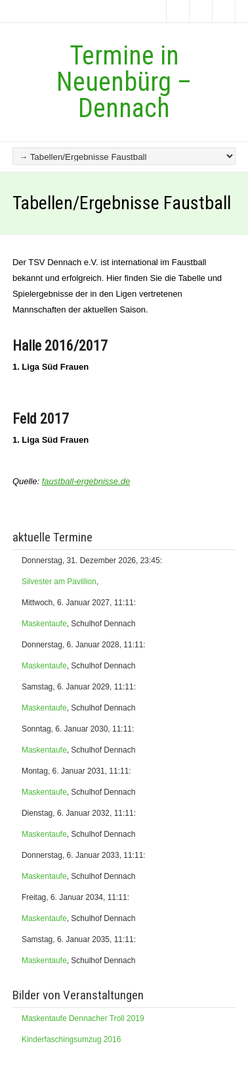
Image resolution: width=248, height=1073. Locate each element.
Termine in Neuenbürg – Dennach (124, 82)
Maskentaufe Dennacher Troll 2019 (83, 1018)
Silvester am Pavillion (59, 581)
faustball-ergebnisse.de (86, 481)
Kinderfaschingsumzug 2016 (71, 1039)
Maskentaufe (44, 623)
